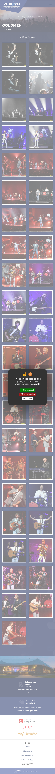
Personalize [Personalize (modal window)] (27, 398)
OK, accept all (27, 390)
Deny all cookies (27, 394)
